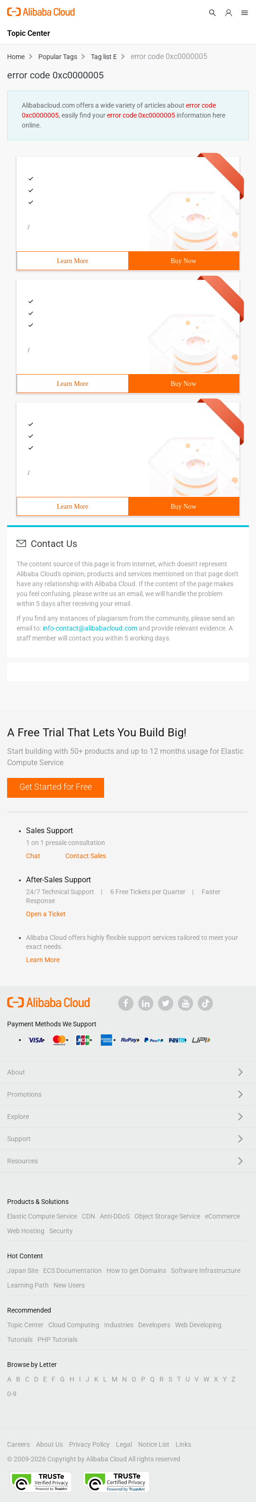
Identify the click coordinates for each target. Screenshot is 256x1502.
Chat (33, 856)
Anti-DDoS (115, 1216)
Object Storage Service (167, 1216)
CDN (88, 1216)
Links (183, 1444)
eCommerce (222, 1216)
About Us (49, 1444)
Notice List (153, 1444)
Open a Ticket (46, 914)
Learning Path (28, 1285)
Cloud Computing (73, 1325)
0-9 (12, 1394)
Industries (118, 1325)
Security (61, 1231)
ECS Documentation (72, 1270)
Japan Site (22, 1270)
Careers (18, 1444)
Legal (124, 1444)
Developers (154, 1325)
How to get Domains (136, 1270)
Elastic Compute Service (42, 1216)
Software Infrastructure (205, 1270)
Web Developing (198, 1325)
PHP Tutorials (57, 1339)
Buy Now (183, 261)
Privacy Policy (89, 1444)
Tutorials (20, 1339)
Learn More (72, 261)
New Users (69, 1285)
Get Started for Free (55, 787)
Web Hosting (25, 1231)
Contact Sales (85, 856)
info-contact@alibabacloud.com (90, 628)
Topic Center (25, 1325)
